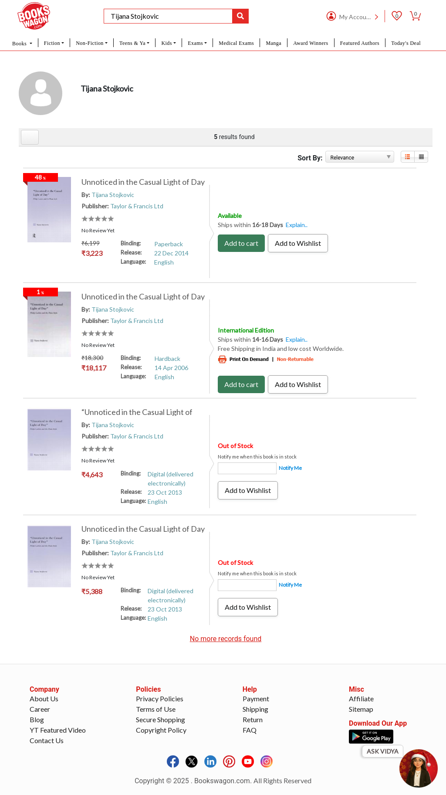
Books (20, 44)
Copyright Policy (161, 730)
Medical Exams (236, 43)
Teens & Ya (132, 43)
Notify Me (290, 468)
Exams (195, 43)
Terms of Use (156, 709)
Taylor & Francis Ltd (136, 206)
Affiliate (361, 698)
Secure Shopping (160, 719)
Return (253, 719)
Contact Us (47, 740)
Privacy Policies (159, 698)
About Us (44, 698)
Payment (256, 698)
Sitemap (361, 709)
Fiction (52, 43)
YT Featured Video (58, 730)
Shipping (255, 709)
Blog (37, 719)
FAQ (250, 730)
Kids (166, 43)
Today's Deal (406, 43)
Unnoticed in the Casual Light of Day (143, 182)
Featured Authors (359, 43)
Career (40, 709)
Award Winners (310, 43)
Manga (273, 43)
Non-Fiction (90, 43)
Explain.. (296, 224)
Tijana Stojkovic (112, 194)
